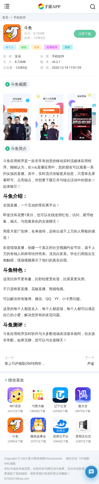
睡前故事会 (38, 436)
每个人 (10, 47)
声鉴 (90, 363)
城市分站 (71, 458)
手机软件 (19, 17)
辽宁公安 (60, 406)
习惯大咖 (38, 406)
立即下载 (85, 34)
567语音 (15, 406)
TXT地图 (84, 458)
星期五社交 (83, 436)
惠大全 (83, 406)
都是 (24, 47)
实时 (67, 47)
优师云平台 (61, 436)
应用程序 (52, 47)
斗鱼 (15, 436)
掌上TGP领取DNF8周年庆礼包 (28, 363)
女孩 (36, 47)
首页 (5, 17)
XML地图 (9, 463)
